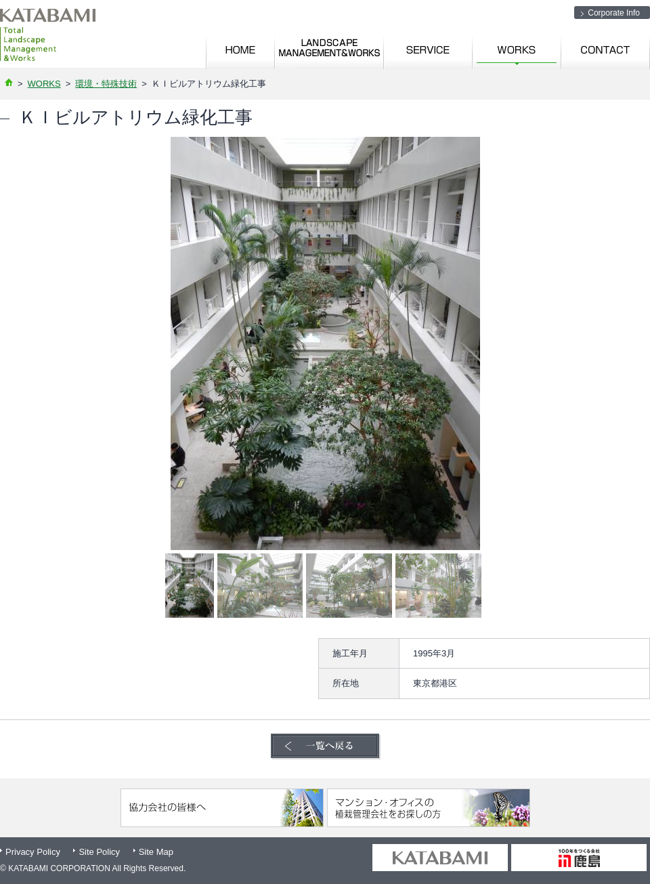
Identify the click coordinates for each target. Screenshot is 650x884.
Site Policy (99, 852)
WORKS (44, 84)
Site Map (156, 852)
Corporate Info (614, 13)
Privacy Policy (32, 852)
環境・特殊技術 (106, 84)
